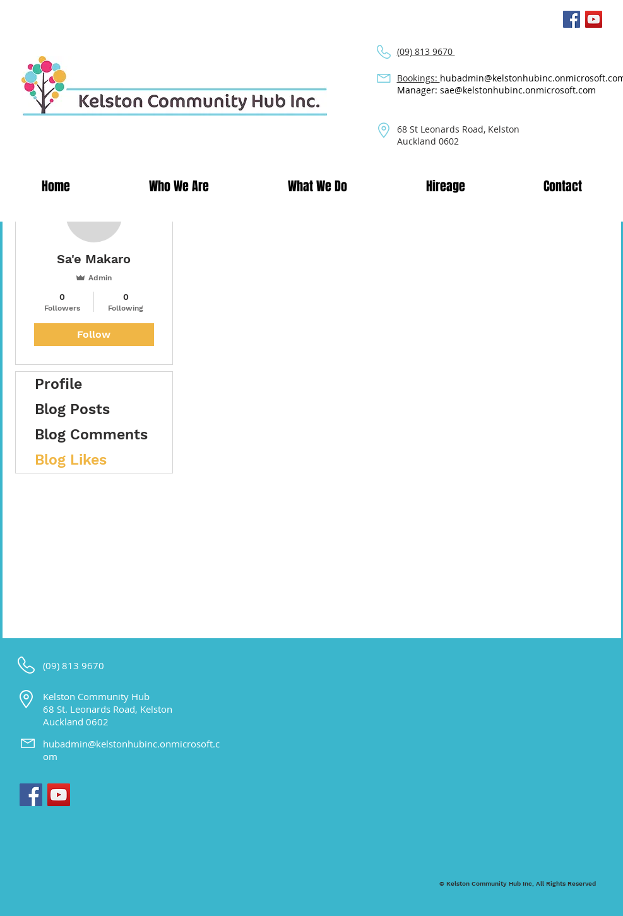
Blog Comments (91, 434)
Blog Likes (71, 459)
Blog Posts (72, 409)
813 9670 (84, 665)
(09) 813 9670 (426, 51)
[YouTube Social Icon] (593, 19)
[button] (179, 186)
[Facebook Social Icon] (571, 19)
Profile (58, 384)
